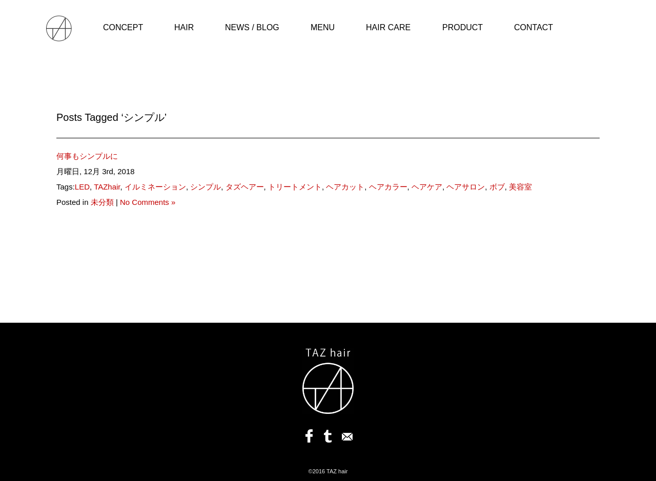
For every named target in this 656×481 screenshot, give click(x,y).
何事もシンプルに (87, 156)
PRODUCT (462, 27)
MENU (323, 27)
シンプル (205, 186)
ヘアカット (345, 186)
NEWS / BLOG (252, 27)
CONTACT (533, 27)
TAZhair (107, 186)
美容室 (520, 186)
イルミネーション (155, 186)
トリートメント (295, 186)
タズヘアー (244, 186)
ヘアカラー (388, 186)
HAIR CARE (388, 27)
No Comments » (147, 202)
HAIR (184, 27)
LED (82, 186)
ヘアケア (427, 186)
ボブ (497, 186)
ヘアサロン (465, 186)
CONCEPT (123, 27)
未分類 (102, 202)
